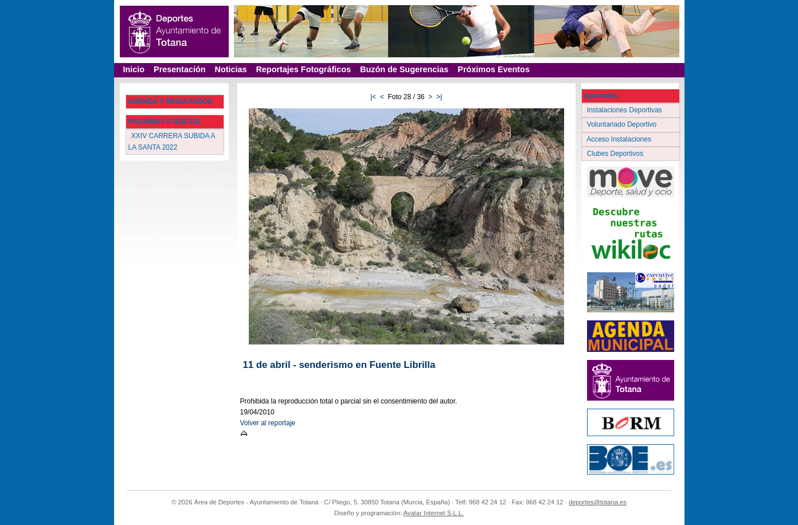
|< (373, 97)
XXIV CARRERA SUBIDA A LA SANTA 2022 (172, 141)
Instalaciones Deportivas (625, 110)
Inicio (134, 69)
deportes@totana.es (598, 502)
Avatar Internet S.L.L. (434, 513)
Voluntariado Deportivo (622, 124)
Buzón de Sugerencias (404, 69)
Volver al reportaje (268, 423)
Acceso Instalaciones (620, 139)
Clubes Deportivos (616, 154)
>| (439, 97)
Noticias (230, 69)
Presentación (179, 69)
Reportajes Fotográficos (303, 69)
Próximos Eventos (493, 69)
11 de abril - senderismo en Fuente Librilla (339, 364)
